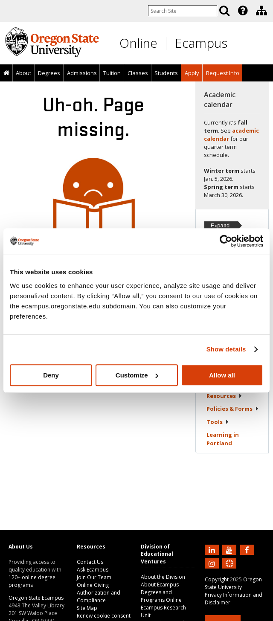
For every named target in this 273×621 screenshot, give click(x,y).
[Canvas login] (229, 570)
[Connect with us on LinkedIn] (213, 549)
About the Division (163, 576)
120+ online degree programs (32, 581)
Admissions (82, 73)
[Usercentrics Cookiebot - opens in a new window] (226, 241)
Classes (138, 73)
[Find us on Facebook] (248, 549)
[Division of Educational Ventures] (261, 10)
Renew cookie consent (104, 615)
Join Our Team (94, 577)
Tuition (112, 73)
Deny (51, 375)
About (23, 73)
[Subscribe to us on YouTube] (230, 549)
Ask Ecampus (92, 569)
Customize (137, 375)
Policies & (232, 408)
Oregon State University (233, 583)
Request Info (222, 73)
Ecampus (201, 43)
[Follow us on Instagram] (213, 563)
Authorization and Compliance (98, 596)
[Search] (224, 10)
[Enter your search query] (182, 10)
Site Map (87, 608)
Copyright (217, 579)
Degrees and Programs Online (161, 596)
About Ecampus (160, 584)
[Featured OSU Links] (242, 10)
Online (138, 43)
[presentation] (242, 10)
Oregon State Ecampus (36, 597)
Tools (217, 422)
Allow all (222, 375)
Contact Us (90, 562)
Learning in (222, 439)
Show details (226, 349)
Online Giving (93, 585)
